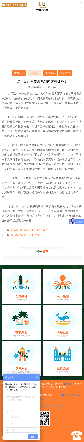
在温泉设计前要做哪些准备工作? (29, 230)
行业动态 (34, 73)
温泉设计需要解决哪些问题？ (27, 234)
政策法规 (65, 73)
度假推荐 (50, 73)
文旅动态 (19, 73)
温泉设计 (67, 383)
